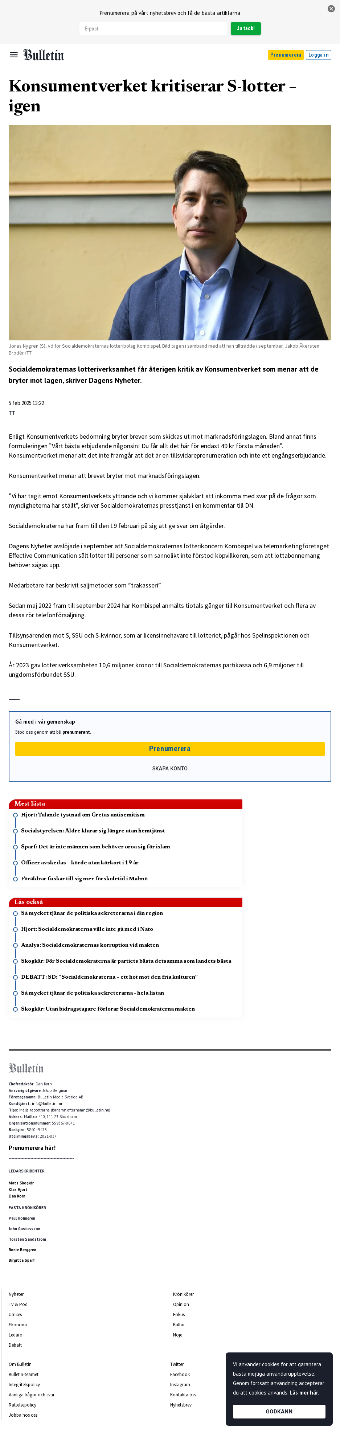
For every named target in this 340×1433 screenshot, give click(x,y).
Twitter (177, 1364)
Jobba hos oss (23, 1415)
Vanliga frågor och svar (31, 1395)
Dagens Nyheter (114, 380)
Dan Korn (17, 1196)
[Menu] (14, 55)
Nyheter (16, 1294)
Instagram (180, 1384)
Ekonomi (18, 1325)
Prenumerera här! (32, 1148)
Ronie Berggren (22, 1249)
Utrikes (15, 1314)
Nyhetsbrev (181, 1405)
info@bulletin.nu (47, 1103)
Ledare (15, 1335)
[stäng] (331, 8)
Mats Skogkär (21, 1183)
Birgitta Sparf (22, 1260)
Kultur (179, 1325)
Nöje (177, 1335)
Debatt (15, 1345)
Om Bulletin (20, 1364)
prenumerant (76, 732)
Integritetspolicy (24, 1384)
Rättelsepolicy (22, 1405)
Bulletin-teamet (23, 1374)
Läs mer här (304, 1392)
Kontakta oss (183, 1395)
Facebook (180, 1374)
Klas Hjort (18, 1189)
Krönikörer (183, 1294)
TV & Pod (18, 1304)
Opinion (181, 1304)
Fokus (179, 1314)
